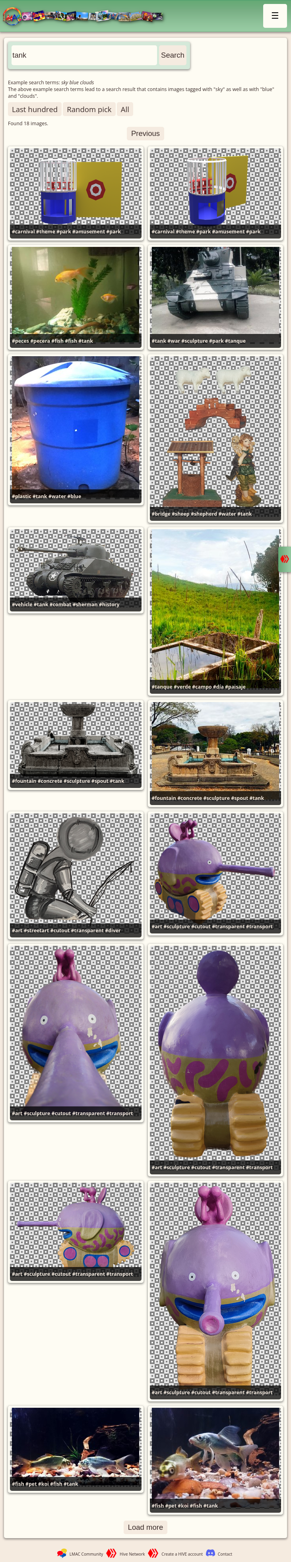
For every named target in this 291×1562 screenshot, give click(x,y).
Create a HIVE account (182, 1554)
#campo (201, 686)
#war (173, 341)
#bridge (161, 513)
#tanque (235, 341)
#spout (100, 781)
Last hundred (35, 109)
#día (218, 686)
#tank (85, 341)
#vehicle (22, 604)
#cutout (60, 930)
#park (63, 231)
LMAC (86, 17)
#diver (113, 930)
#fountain (24, 781)
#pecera (40, 341)
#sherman (85, 604)
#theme (45, 231)
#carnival (23, 231)
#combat (61, 604)
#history (109, 604)
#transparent (87, 930)
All (125, 109)
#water (57, 496)
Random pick (89, 109)
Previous (145, 133)
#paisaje (235, 686)
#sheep (181, 513)
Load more (145, 1527)
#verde (182, 686)
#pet (31, 1484)
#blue (74, 496)
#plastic (21, 496)
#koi (43, 1484)
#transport (259, 926)
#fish (57, 341)
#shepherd (204, 513)
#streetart (36, 930)
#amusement (88, 231)
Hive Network (132, 1554)
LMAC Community (86, 1554)
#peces (20, 341)
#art (17, 930)
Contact (225, 1554)
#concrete (50, 781)
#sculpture (194, 341)
